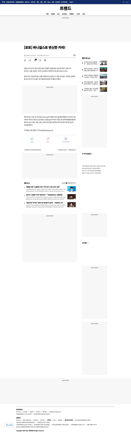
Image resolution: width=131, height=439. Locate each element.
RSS (54, 420)
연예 (47, 14)
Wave (48, 2)
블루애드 (45, 412)
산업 (41, 2)
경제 (38, 2)
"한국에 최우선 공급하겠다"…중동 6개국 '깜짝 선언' (90, 64)
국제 (45, 2)
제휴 (24, 420)
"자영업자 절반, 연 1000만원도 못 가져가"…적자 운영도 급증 (91, 90)
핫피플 (53, 14)
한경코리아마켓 (10, 2)
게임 (53, 2)
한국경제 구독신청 (62, 150)
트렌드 (65, 8)
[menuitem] (25, 60)
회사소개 (18, 412)
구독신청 (25, 412)
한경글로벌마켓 (20, 2)
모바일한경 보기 (72, 150)
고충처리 (31, 412)
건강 (58, 14)
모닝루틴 (57, 2)
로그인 (127, 2)
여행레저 (71, 14)
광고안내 (38, 412)
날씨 (84, 14)
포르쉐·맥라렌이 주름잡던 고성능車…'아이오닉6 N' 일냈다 (91, 77)
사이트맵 (42, 420)
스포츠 (78, 14)
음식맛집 (64, 14)
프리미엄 (65, 2)
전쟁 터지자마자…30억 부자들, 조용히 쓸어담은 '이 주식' (91, 70)
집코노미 (27, 2)
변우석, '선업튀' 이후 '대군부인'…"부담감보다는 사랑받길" (44, 195)
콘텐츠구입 (28, 420)
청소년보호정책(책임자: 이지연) (82, 420)
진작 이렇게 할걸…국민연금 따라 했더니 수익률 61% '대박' (91, 84)
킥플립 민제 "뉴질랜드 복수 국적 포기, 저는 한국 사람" (43, 187)
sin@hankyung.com (46, 130)
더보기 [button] (71, 2)
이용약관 (60, 420)
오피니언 (33, 2)
